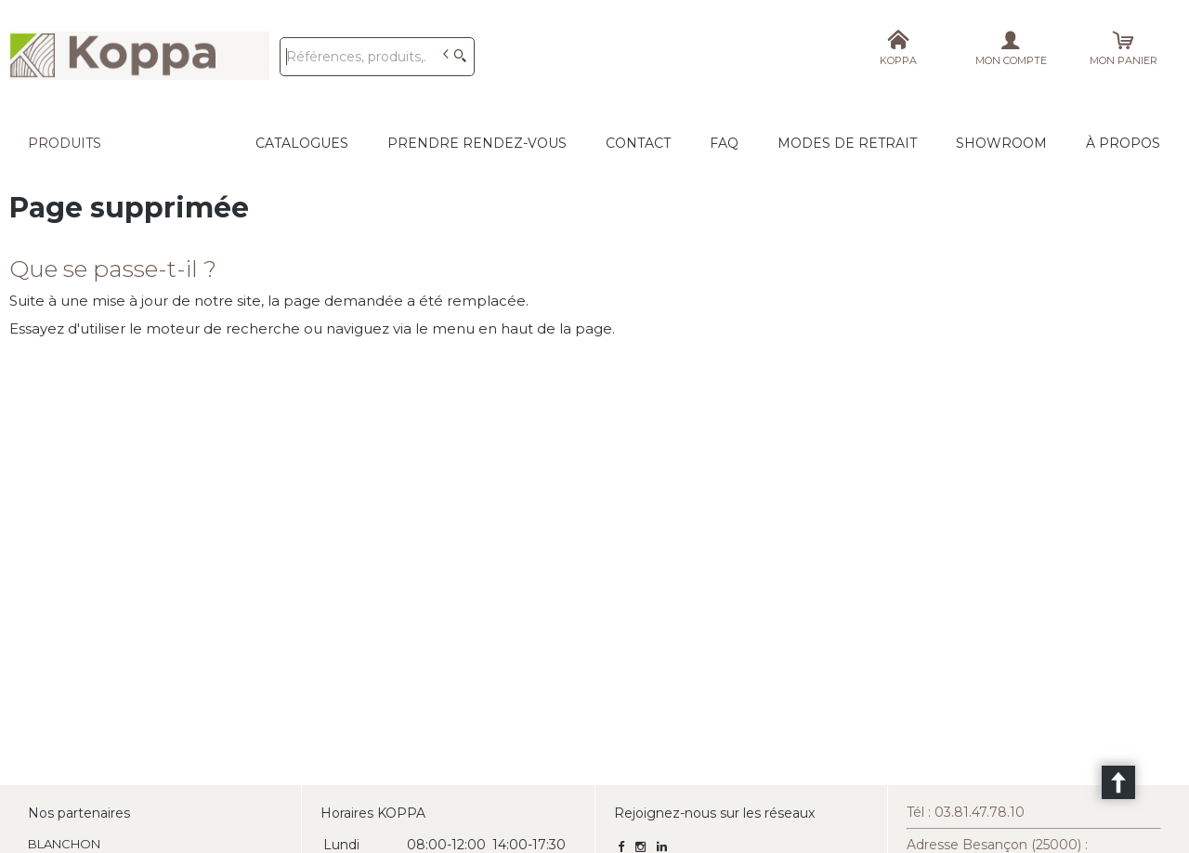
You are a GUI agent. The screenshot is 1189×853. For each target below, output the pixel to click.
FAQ (724, 143)
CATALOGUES (301, 143)
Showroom (1001, 143)
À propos (1123, 143)
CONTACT (638, 143)
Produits (64, 143)
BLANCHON (64, 843)
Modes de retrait (847, 143)
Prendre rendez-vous (477, 143)
